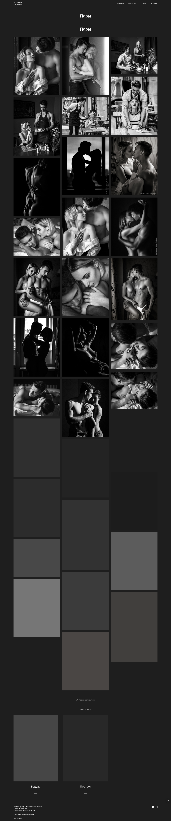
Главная (120, 3)
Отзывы (154, 3)
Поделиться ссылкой (87, 700)
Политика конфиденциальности (24, 815)
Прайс (144, 3)
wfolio (20, 818)
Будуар (35, 786)
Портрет (85, 786)
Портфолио (132, 3)
